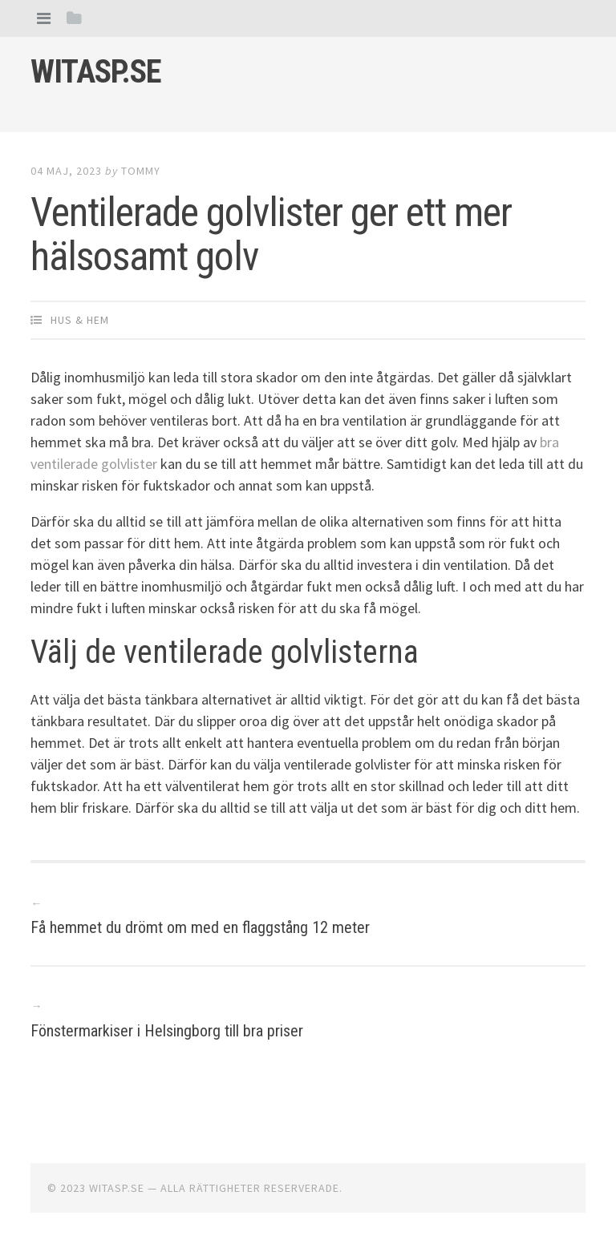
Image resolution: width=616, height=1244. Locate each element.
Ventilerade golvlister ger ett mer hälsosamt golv (271, 234)
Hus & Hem (80, 320)
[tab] (44, 18)
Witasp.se (95, 72)
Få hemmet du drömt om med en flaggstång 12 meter (200, 927)
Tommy (140, 171)
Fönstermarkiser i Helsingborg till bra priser (166, 1030)
